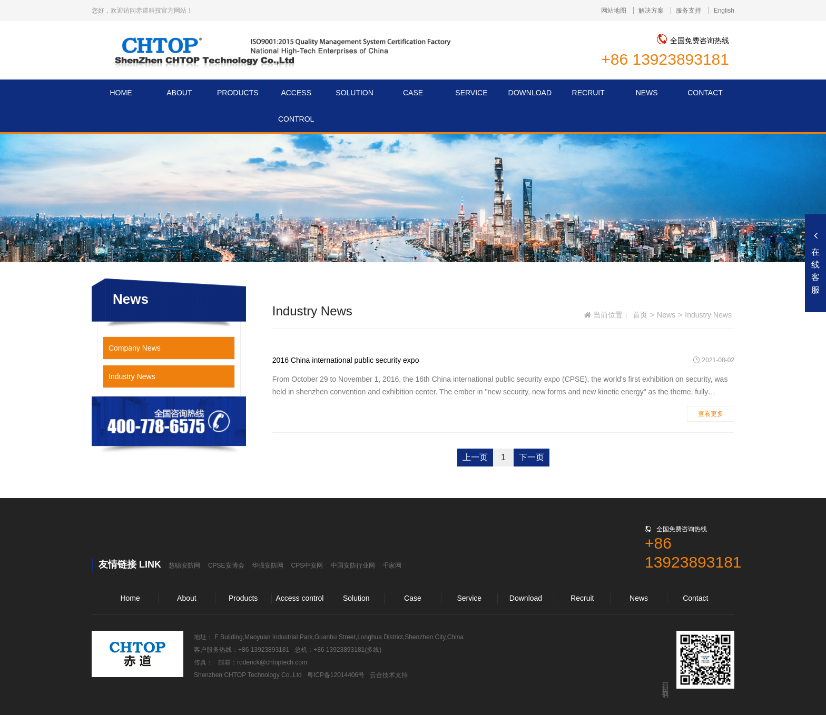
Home (130, 598)
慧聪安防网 (184, 565)
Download (525, 598)
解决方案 (651, 10)
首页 (640, 315)
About (186, 598)
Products (243, 598)
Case (412, 598)
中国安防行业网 (353, 565)
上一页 (475, 457)
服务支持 (688, 10)
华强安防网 (267, 565)
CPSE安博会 (226, 565)
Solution (356, 598)
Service (469, 598)
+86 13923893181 (665, 59)
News (666, 315)
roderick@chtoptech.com (272, 662)
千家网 (391, 565)
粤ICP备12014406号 (336, 675)
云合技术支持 (389, 675)
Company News (135, 348)
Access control (299, 598)
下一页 (531, 457)
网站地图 (613, 10)
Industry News (132, 376)
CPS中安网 (307, 565)
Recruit (582, 598)
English (724, 10)
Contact (695, 598)
